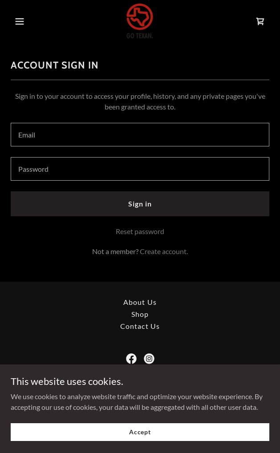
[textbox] (140, 134)
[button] (30, 21)
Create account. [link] (164, 251)
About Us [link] (139, 302)
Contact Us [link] (139, 326)
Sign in (140, 203)
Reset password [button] (140, 231)
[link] (140, 21)
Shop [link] (140, 314)
